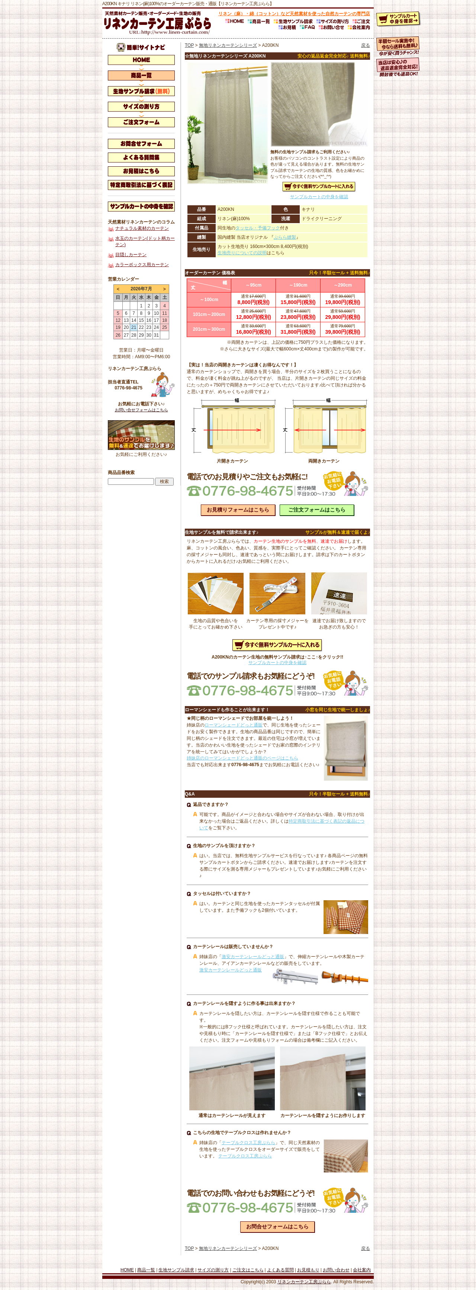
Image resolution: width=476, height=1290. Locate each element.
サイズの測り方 (213, 1270)
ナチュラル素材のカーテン (142, 228)
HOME (127, 1270)
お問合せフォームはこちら (277, 1226)
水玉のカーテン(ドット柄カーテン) (145, 241)
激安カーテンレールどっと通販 (253, 956)
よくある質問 (280, 1270)
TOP (189, 45)
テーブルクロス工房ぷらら (248, 1142)
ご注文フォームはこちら (316, 510)
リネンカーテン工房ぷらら (304, 1281)
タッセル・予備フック (257, 228)
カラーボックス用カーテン (142, 264)
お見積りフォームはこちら (238, 510)
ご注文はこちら (248, 1270)
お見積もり (308, 1270)
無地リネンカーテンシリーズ (228, 45)
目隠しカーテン (131, 254)
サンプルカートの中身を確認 (319, 196)
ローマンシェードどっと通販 (234, 725)
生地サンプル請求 (176, 1270)
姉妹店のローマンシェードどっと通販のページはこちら (242, 758)
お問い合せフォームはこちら (141, 410)
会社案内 (362, 1270)
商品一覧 (146, 1270)
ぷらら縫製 (285, 237)
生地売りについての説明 (242, 252)
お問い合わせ (336, 1270)
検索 (164, 481)
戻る (365, 45)
